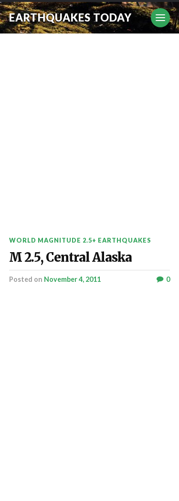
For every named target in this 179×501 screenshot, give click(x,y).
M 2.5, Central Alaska (70, 257)
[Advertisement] (89, 128)
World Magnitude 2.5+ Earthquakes (80, 240)
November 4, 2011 (72, 279)
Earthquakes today (70, 17)
